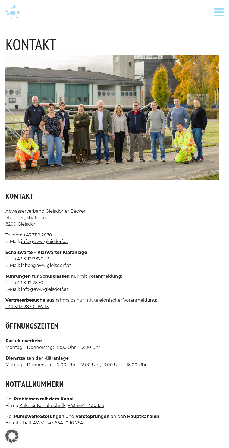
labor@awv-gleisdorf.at (46, 265)
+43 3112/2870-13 (31, 258)
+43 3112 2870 (37, 235)
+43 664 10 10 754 (64, 422)
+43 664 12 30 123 (86, 405)
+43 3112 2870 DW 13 (27, 306)
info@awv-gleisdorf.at (44, 241)
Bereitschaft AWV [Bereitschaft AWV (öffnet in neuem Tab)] (24, 422)
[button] (12, 436)
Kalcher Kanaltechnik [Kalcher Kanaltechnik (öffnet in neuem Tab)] (42, 405)
